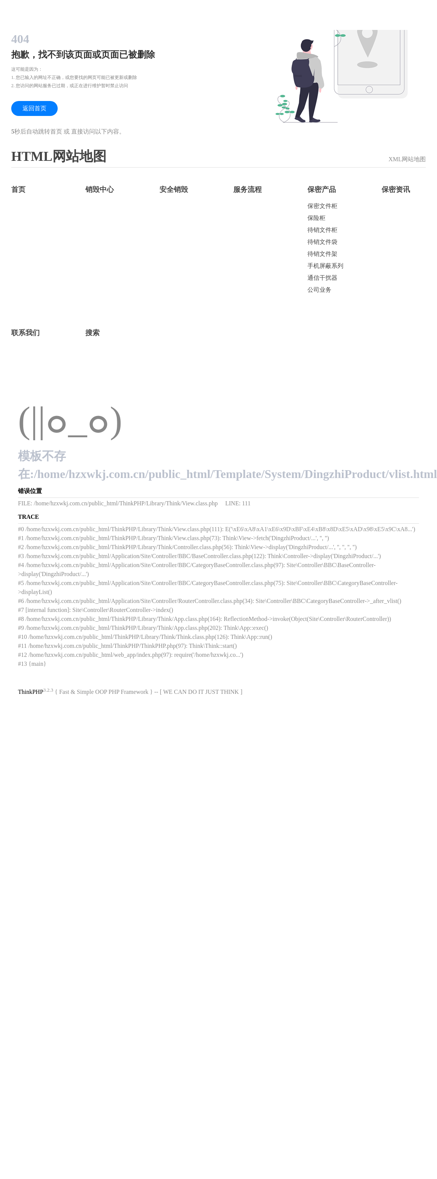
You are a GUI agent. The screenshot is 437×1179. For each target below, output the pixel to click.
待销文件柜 (322, 230)
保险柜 (316, 218)
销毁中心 (99, 189)
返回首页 (34, 108)
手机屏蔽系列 (325, 266)
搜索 (92, 333)
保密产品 (321, 189)
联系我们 (25, 333)
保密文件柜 (322, 206)
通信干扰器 (322, 278)
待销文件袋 (322, 242)
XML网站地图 (407, 159)
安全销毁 (174, 189)
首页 (18, 189)
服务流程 (247, 189)
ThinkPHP (30, 692)
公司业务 (319, 290)
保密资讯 (396, 189)
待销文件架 (322, 254)
